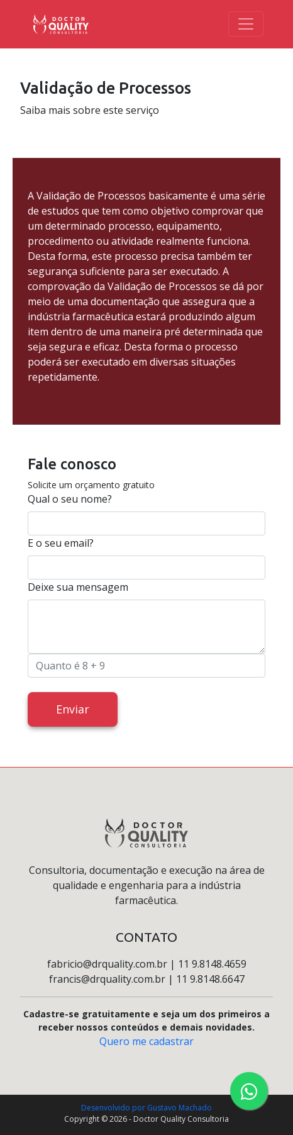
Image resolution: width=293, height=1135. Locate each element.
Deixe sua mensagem (78, 587)
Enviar (72, 709)
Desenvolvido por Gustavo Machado (146, 1107)
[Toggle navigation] (245, 23)
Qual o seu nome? (70, 499)
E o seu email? (61, 543)
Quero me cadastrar (146, 1041)
